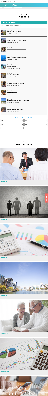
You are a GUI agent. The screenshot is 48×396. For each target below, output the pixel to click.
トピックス (26, 387)
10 (28, 117)
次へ (32, 117)
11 (30, 117)
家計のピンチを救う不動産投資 (13, 74)
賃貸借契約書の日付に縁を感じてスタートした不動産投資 (18, 100)
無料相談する (46, 198)
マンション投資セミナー (28, 384)
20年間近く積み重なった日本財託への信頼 (15, 109)
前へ (16, 117)
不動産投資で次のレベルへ (12, 92)
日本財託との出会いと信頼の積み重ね (14, 31)
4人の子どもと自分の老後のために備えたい (15, 83)
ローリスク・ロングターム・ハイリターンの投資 (16, 40)
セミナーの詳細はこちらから (11, 300)
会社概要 (2, 384)
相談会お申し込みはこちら (36, 298)
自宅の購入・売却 (15, 390)
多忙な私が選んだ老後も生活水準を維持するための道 (17, 57)
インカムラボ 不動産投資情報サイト (42, 385)
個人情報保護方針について (5, 390)
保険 (13, 387)
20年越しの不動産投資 (11, 66)
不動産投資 (14, 384)
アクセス (2, 387)
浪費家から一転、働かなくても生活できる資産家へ (16, 49)
